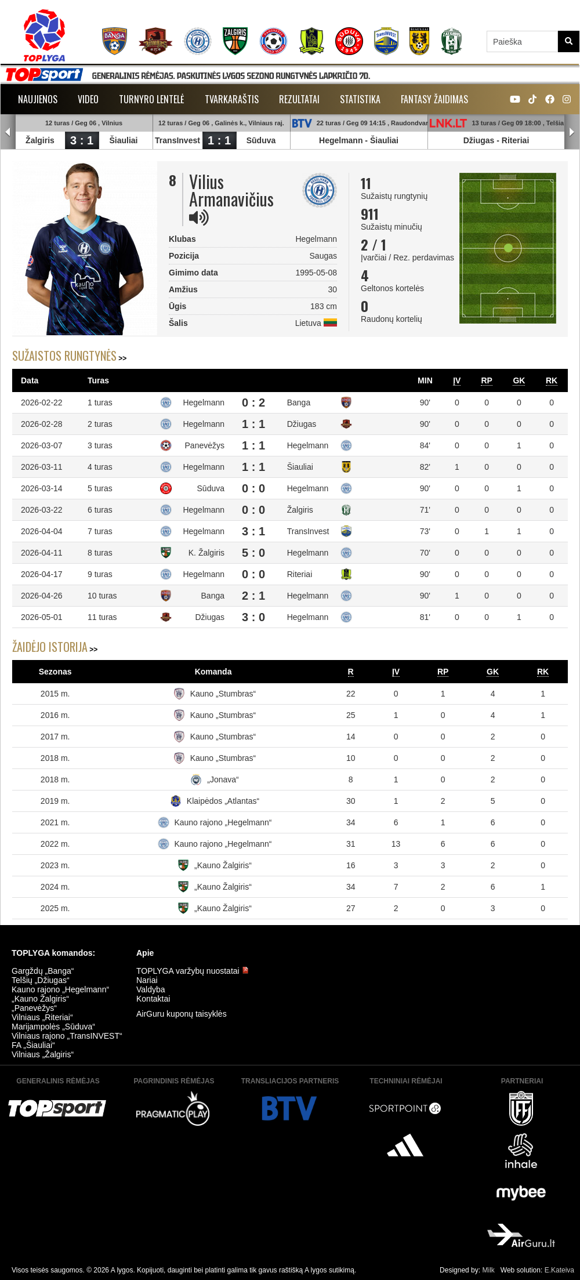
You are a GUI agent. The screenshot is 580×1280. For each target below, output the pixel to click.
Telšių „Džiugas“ (41, 980)
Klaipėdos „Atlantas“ (223, 801)
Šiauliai (123, 140)
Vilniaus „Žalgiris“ (43, 1054)
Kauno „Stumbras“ (223, 693)
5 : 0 (253, 552)
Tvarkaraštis (232, 99)
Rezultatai (299, 99)
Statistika (360, 99)
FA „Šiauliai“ (33, 1045)
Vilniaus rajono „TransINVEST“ (67, 1035)
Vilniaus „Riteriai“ (42, 1017)
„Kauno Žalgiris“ (223, 865)
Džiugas (479, 140)
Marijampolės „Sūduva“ (53, 1026)
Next (571, 132)
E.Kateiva (559, 1270)
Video (88, 99)
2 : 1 (253, 595)
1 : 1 (219, 140)
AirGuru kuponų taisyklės (181, 1013)
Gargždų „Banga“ (43, 971)
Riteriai (515, 140)
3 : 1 (81, 140)
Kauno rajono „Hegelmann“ (222, 822)
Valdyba (150, 989)
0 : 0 (253, 488)
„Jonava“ (222, 779)
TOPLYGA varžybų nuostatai (192, 971)
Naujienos (37, 99)
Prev (8, 132)
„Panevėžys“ (34, 1008)
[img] (199, 217)
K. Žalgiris (206, 552)
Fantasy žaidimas (434, 99)
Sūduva (261, 140)
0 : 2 (253, 402)
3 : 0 (253, 617)
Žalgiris (40, 140)
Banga (298, 402)
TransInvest (177, 140)
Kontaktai (153, 998)
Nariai (147, 980)
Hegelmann (340, 140)
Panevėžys (204, 445)
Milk (488, 1270)
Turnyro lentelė (151, 99)
